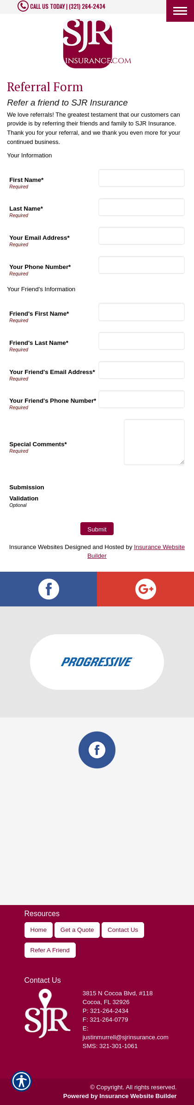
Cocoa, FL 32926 (106, 1002)
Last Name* (26, 208)
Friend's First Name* (39, 313)
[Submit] (97, 529)
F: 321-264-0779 (105, 1019)
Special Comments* (38, 444)
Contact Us (123, 929)
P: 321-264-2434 (105, 1010)
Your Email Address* (39, 237)
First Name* (26, 179)
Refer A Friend (50, 950)
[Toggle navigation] (180, 11)
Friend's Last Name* (38, 342)
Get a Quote (77, 929)
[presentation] (114, 494)
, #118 (118, 993)
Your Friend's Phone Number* (52, 400)
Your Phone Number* (40, 266)
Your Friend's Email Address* (52, 371)
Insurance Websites (36, 546)
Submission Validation (26, 493)
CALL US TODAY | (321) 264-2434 (67, 6)
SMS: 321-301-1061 (110, 1046)
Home (38, 929)
